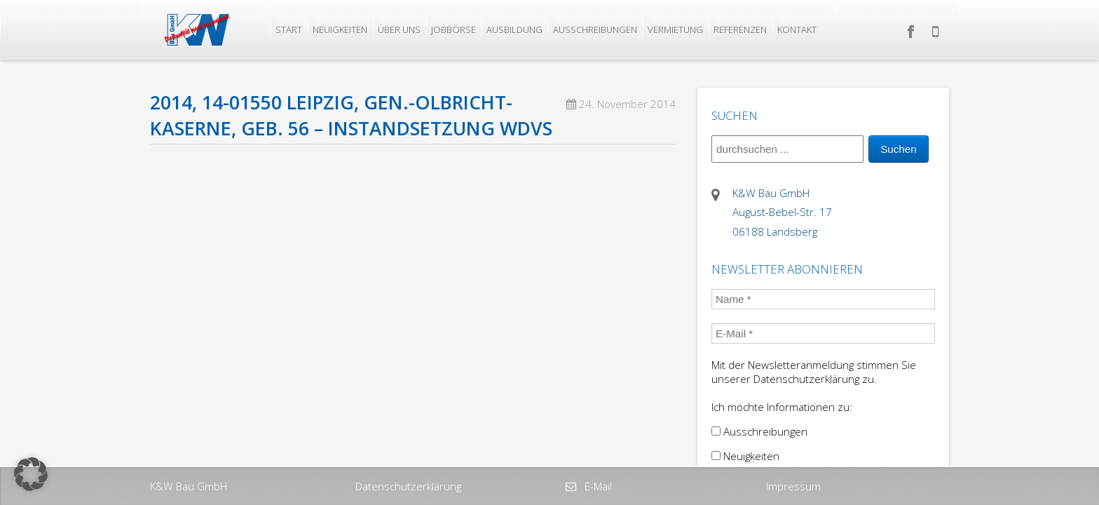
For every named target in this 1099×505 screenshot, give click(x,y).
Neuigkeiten (340, 29)
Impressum (793, 486)
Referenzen (740, 29)
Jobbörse (453, 29)
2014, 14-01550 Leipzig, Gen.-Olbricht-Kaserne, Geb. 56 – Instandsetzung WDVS (351, 115)
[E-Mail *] (823, 333)
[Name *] (823, 299)
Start (288, 29)
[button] (31, 474)
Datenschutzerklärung (408, 486)
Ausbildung (514, 29)
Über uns (399, 29)
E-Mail (597, 486)
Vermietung (675, 29)
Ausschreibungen (595, 29)
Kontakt (797, 29)
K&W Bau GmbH (188, 486)
